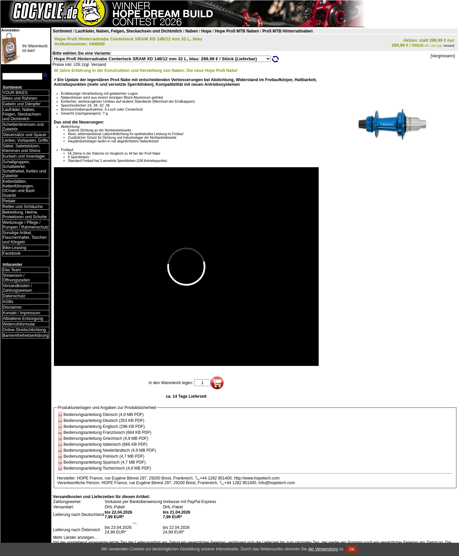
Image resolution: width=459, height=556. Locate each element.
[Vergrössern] (443, 56)
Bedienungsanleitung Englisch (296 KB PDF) (104, 426)
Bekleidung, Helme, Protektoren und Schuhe (25, 214)
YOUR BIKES (15, 92)
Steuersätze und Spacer (24, 134)
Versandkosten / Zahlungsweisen (17, 288)
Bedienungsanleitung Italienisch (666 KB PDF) (106, 444)
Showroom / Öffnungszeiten (16, 277)
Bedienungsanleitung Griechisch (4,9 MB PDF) (106, 438)
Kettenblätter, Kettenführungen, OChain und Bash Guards (19, 188)
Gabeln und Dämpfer (22, 104)
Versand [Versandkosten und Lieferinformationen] (448, 45)
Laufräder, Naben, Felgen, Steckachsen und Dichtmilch (22, 114)
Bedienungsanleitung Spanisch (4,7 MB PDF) (105, 462)
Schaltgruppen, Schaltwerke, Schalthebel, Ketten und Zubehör (24, 169)
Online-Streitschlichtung (24, 330)
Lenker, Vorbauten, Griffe (25, 140)
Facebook (12, 253)
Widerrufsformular (19, 324)
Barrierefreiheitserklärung (26, 335)
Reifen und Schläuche (23, 206)
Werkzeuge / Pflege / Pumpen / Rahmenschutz (26, 224)
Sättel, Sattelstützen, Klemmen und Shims (21, 148)
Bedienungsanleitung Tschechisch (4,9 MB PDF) (107, 468)
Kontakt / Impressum (21, 313)
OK (352, 549)
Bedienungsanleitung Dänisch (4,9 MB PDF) (104, 414)
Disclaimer (12, 307)
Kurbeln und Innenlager (24, 156)
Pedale (9, 201)
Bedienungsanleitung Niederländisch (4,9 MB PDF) (110, 450)
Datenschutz (14, 296)
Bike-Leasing (14, 247)
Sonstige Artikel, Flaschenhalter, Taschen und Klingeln (25, 237)
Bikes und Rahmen (20, 98)
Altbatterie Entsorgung (23, 318)
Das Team (12, 270)
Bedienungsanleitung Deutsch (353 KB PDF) (104, 420)
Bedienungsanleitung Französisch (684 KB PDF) (108, 432)
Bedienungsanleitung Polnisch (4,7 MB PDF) (104, 456)
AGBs (8, 301)
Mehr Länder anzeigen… (75, 537)
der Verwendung (323, 549)
